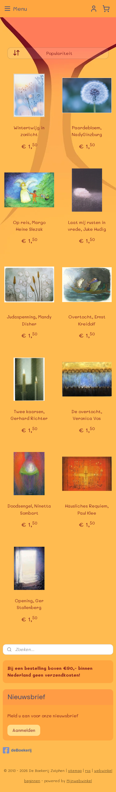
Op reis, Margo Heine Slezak (29, 225)
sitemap (75, 770)
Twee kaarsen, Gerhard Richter (29, 414)
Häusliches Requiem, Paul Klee (87, 509)
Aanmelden (23, 730)
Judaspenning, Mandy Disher (29, 320)
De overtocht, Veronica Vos (86, 414)
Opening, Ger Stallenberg (29, 604)
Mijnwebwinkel (79, 780)
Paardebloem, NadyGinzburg (87, 131)
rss (88, 770)
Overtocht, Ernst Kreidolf (86, 320)
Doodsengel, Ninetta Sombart (29, 509)
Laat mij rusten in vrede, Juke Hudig (87, 225)
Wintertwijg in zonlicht (29, 131)
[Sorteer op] (58, 53)
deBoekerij (17, 750)
